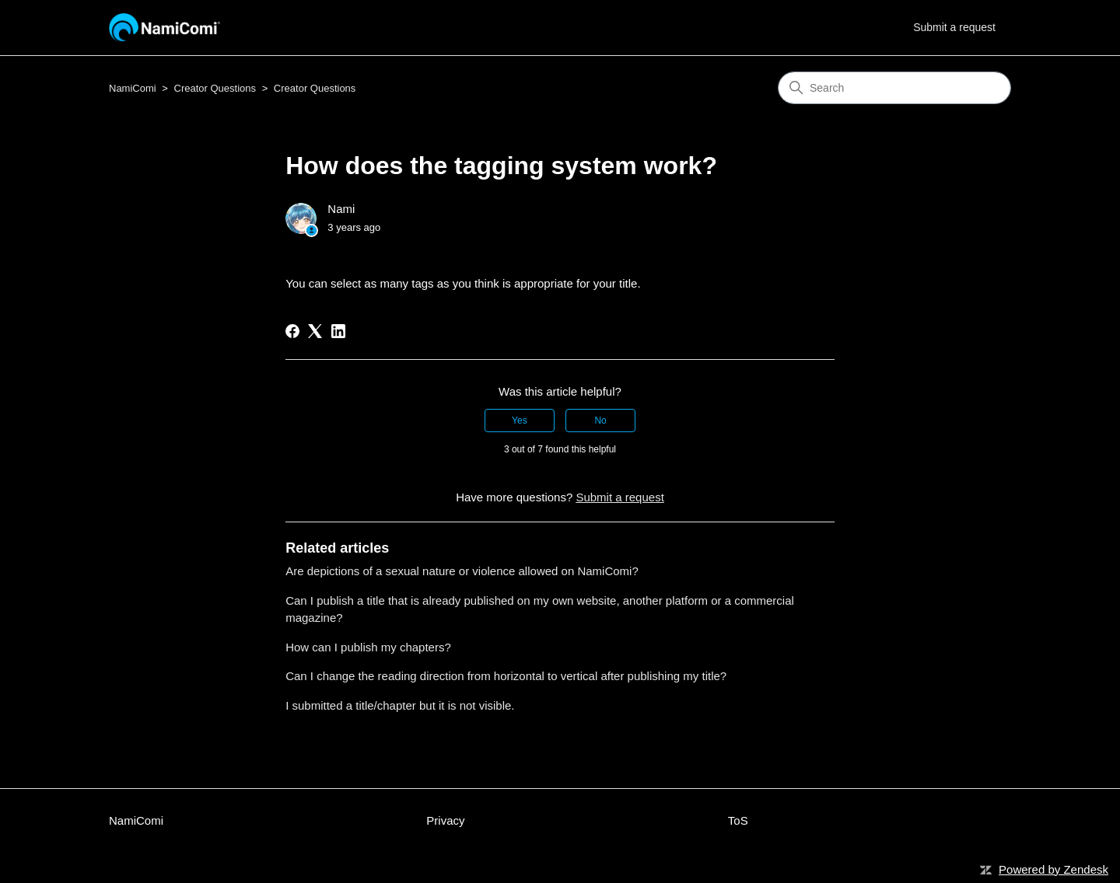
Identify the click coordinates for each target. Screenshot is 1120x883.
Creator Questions (215, 88)
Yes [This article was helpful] (519, 420)
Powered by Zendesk (1053, 869)
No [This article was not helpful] (600, 420)
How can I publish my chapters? (368, 647)
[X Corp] (315, 331)
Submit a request (954, 27)
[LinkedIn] (338, 331)
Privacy (445, 820)
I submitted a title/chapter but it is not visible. (399, 705)
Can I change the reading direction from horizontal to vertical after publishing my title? (505, 675)
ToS (738, 820)
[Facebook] (292, 331)
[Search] (894, 87)
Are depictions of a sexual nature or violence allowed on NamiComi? (462, 571)
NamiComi (132, 88)
